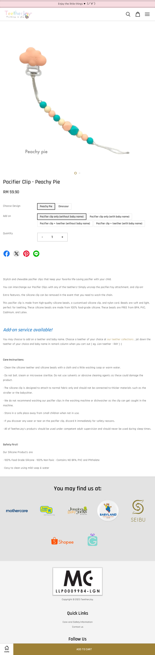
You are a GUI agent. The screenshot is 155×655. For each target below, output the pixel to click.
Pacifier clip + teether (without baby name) (65, 223)
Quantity (8, 233)
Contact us (77, 626)
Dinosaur (64, 206)
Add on (7, 216)
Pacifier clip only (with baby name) (109, 216)
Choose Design (11, 206)
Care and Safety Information (78, 622)
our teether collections (120, 339)
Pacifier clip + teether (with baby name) (119, 223)
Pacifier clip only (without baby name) (62, 216)
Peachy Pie (46, 206)
